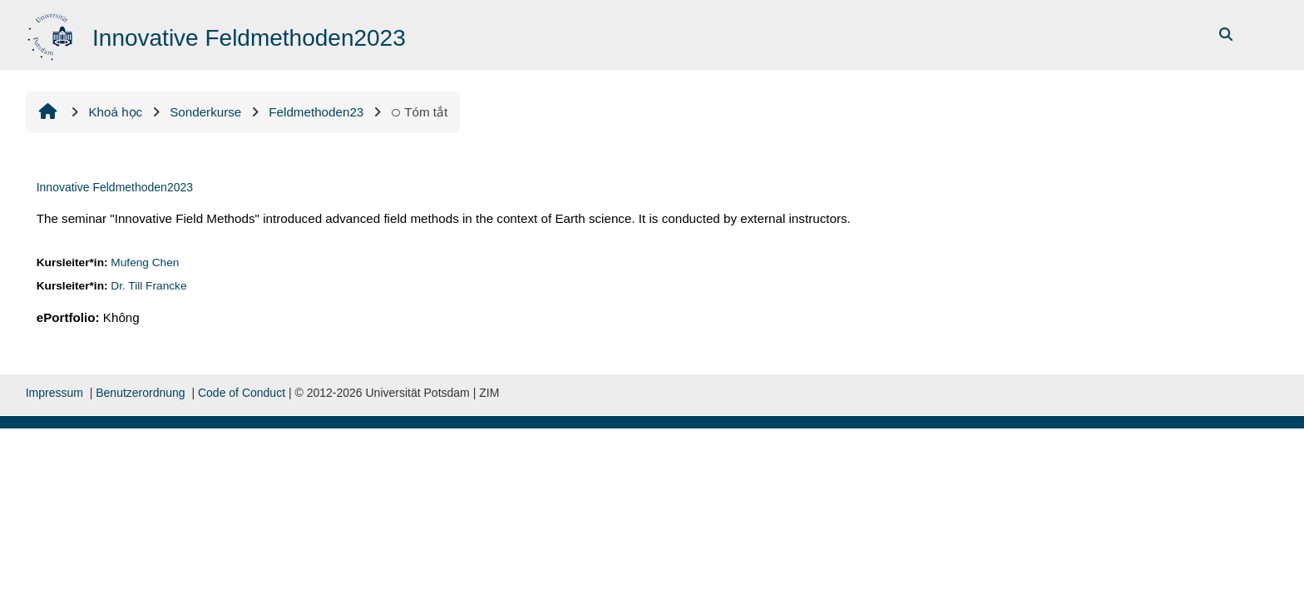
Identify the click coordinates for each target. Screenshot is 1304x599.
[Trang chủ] (52, 34)
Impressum (54, 392)
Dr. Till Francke (148, 286)
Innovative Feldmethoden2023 (115, 187)
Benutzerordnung (140, 392)
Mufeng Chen (145, 262)
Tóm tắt (419, 112)
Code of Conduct (241, 392)
